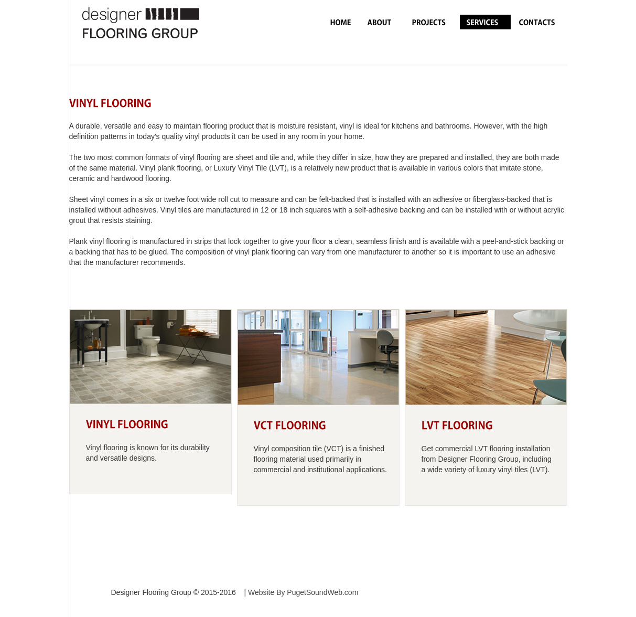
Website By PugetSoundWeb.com (303, 592)
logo (161, 32)
